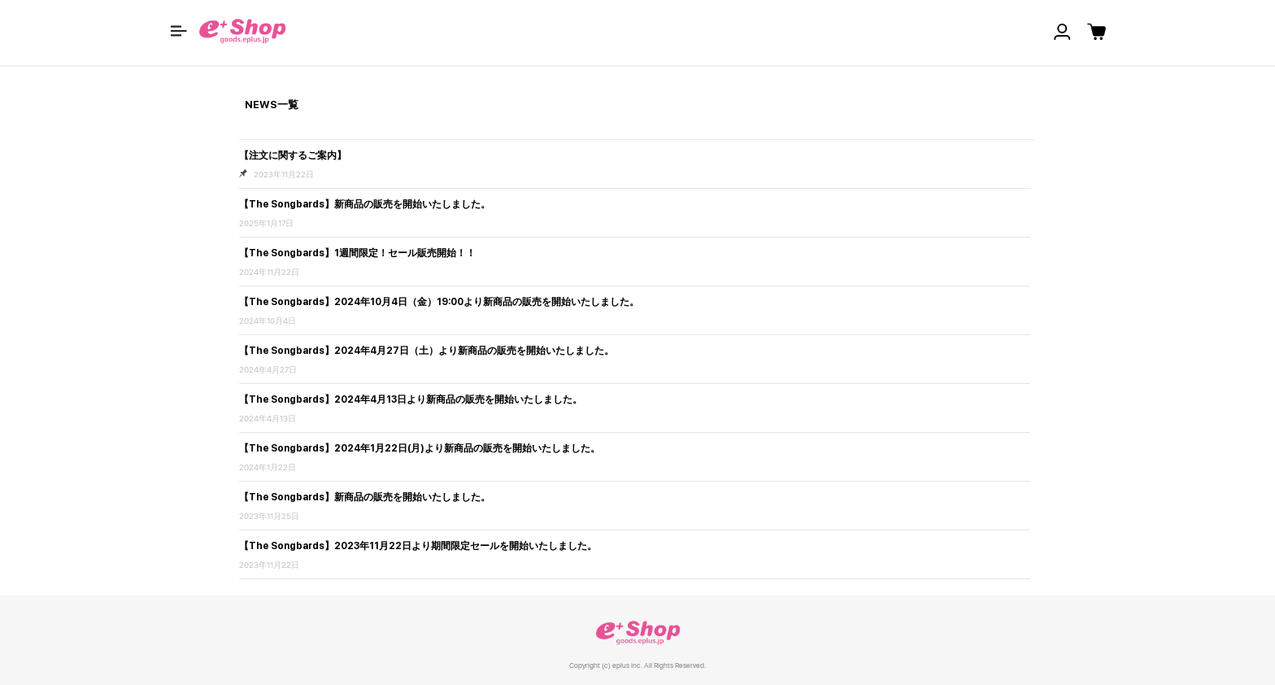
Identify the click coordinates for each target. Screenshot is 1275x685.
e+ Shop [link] (637, 632)
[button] (179, 31)
